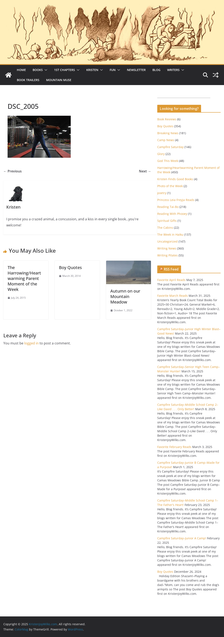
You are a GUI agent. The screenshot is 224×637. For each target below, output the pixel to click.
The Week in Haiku (170, 234)
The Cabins (165, 228)
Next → (145, 171)
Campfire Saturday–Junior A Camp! (181, 538)
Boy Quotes (70, 267)
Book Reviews (166, 119)
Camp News (165, 140)
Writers (173, 70)
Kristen (92, 70)
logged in (31, 343)
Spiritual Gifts (167, 221)
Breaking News (167, 133)
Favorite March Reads (172, 296)
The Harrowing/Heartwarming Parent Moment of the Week (24, 278)
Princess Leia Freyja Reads (175, 200)
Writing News (166, 248)
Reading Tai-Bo (168, 207)
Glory (161, 154)
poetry (161, 193)
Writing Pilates (167, 255)
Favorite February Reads (174, 447)
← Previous (12, 171)
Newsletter (136, 70)
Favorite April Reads (171, 280)
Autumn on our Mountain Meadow (125, 296)
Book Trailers (28, 80)
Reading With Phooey (172, 214)
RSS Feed (171, 269)
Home (21, 70)
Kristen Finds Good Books (175, 179)
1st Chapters (64, 70)
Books (38, 70)
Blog (156, 70)
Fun (113, 70)
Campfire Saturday (170, 147)
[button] (45, 70)
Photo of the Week (170, 186)
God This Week (167, 161)
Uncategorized (167, 241)
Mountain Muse (58, 80)
